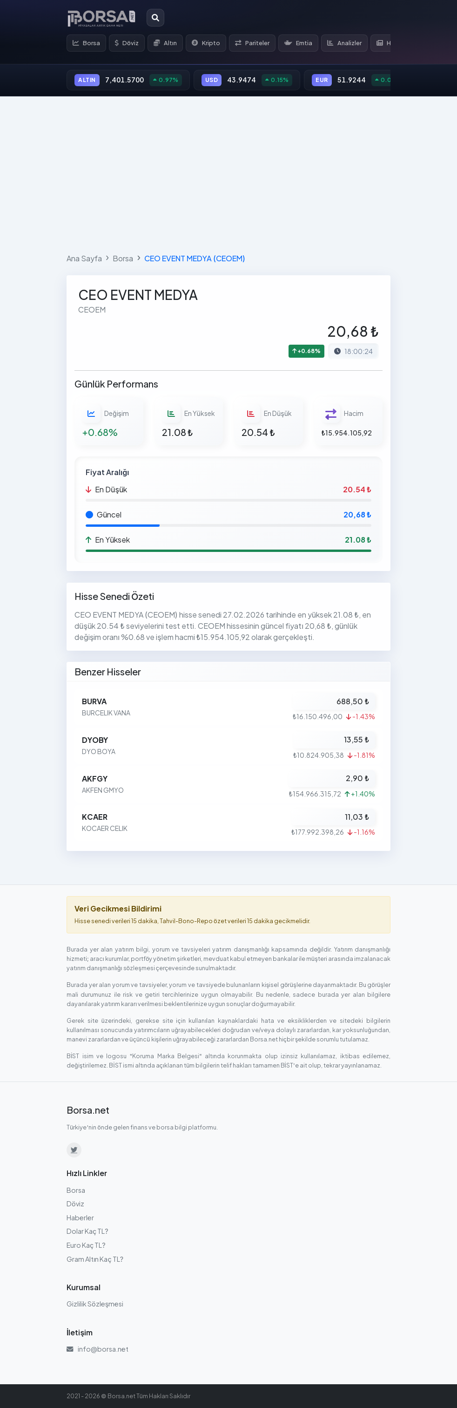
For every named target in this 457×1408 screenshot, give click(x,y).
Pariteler (252, 43)
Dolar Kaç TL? (87, 1231)
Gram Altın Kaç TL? (95, 1259)
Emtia (298, 43)
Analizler (344, 43)
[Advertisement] (228, 173)
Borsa (86, 43)
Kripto (206, 43)
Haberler (80, 1217)
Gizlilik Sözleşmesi (95, 1303)
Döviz (127, 43)
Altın (165, 43)
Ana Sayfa (84, 258)
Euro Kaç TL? (86, 1245)
